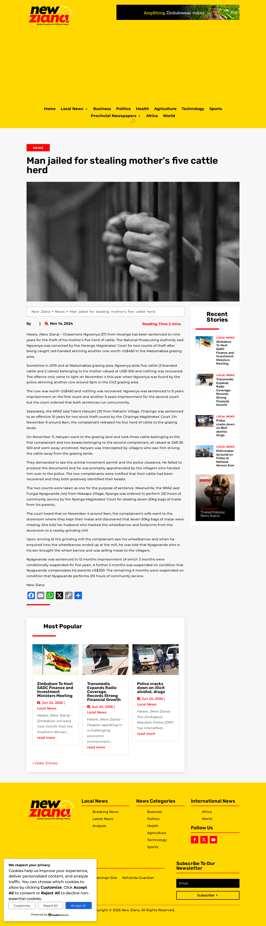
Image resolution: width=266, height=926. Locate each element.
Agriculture (165, 109)
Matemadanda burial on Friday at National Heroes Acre (225, 458)
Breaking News (106, 812)
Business (102, 109)
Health (142, 109)
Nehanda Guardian (138, 878)
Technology (193, 109)
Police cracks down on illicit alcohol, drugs (151, 687)
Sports (215, 109)
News (38, 148)
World (169, 116)
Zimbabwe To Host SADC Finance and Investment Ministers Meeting (55, 689)
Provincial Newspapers (113, 116)
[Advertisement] (133, 65)
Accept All (78, 905)
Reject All (50, 905)
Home (50, 109)
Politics (123, 109)
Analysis (99, 826)
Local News (72, 109)
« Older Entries (45, 763)
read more (46, 737)
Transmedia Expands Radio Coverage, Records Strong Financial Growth (104, 691)
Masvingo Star (105, 878)
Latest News (103, 819)
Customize (22, 905)
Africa (152, 116)
